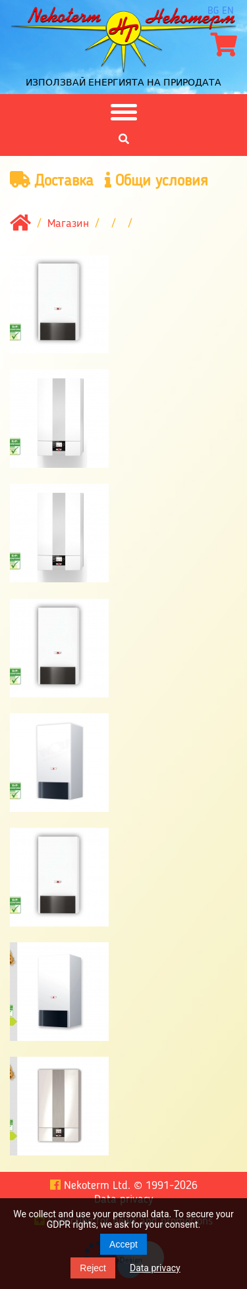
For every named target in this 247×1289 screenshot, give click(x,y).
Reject (93, 1268)
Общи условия (156, 181)
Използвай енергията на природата (123, 82)
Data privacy (155, 1268)
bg (213, 11)
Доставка (52, 181)
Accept (123, 1244)
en (228, 11)
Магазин (68, 224)
